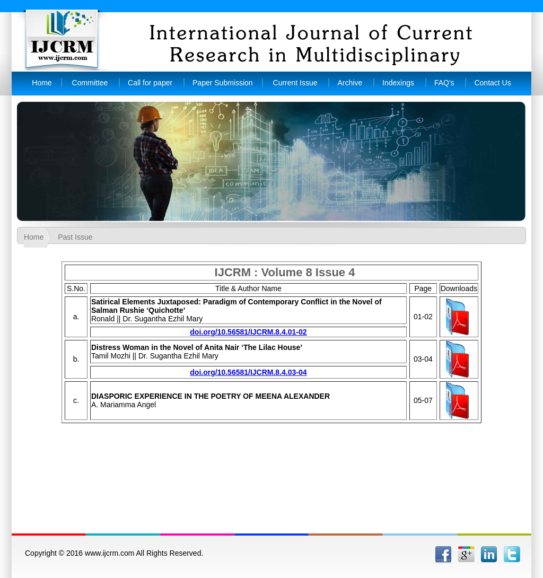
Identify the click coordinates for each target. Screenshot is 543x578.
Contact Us (492, 82)
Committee (90, 82)
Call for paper (151, 82)
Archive (349, 82)
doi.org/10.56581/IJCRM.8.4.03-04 (248, 372)
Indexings (398, 82)
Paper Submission (222, 82)
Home (41, 82)
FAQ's (444, 82)
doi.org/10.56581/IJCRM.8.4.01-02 (248, 332)
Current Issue (295, 82)
